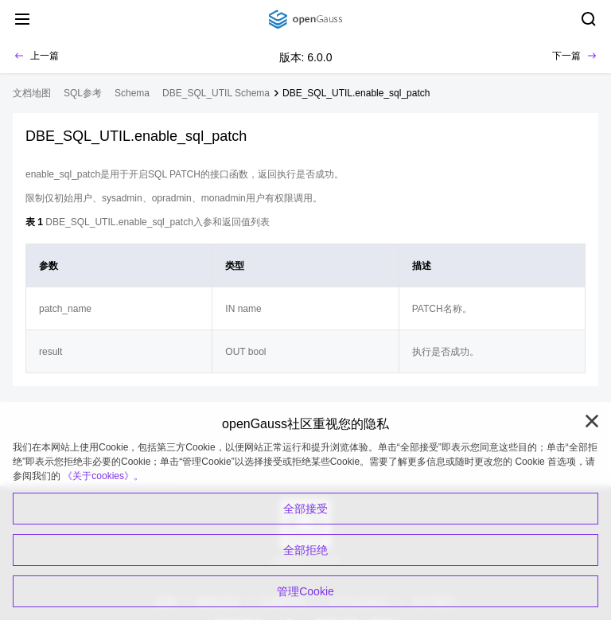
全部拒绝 (305, 550)
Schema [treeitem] (132, 93)
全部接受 (305, 508)
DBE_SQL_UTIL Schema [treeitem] (216, 93)
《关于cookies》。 (103, 476)
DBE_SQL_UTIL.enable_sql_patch (356, 93)
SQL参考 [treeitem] (83, 93)
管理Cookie (305, 591)
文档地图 (32, 93)
